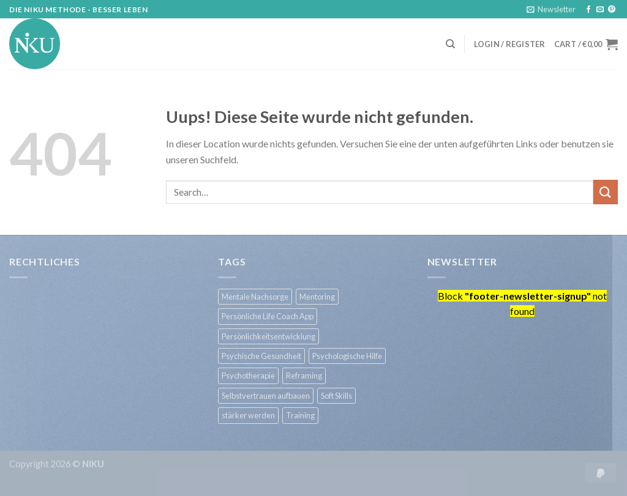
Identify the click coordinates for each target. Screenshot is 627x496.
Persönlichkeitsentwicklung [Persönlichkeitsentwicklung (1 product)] (268, 336)
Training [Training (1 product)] (300, 415)
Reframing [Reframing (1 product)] (304, 375)
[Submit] (605, 192)
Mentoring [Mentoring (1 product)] (317, 297)
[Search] (450, 44)
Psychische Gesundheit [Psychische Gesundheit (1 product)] (261, 356)
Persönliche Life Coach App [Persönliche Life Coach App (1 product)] (268, 316)
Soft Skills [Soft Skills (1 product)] (336, 396)
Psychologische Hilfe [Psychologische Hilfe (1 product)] (347, 356)
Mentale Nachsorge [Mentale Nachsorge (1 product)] (255, 297)
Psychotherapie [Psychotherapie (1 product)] (248, 375)
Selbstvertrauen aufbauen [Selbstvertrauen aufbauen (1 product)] (266, 396)
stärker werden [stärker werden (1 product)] (248, 415)
